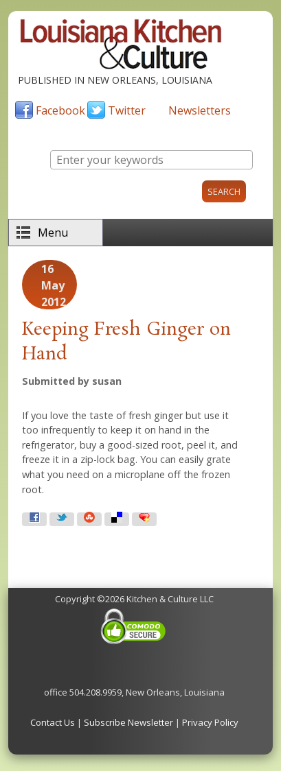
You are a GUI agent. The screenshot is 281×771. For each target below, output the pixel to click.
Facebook (60, 110)
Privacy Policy (210, 722)
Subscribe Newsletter (128, 722)
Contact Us (52, 722)
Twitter (127, 110)
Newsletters (199, 110)
